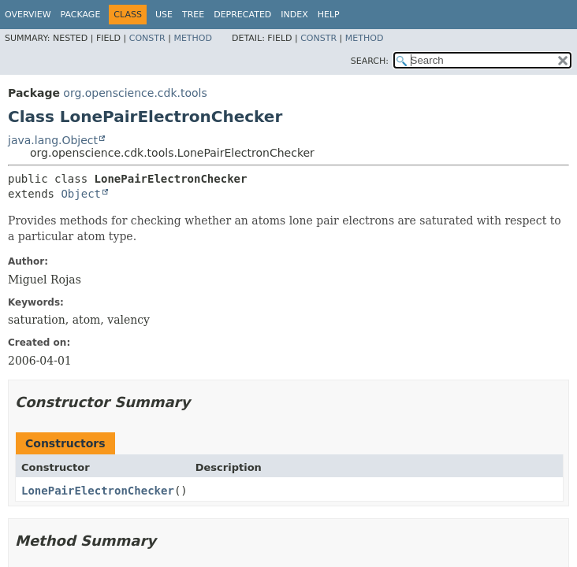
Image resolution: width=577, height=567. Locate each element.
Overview (28, 14)
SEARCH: (370, 61)
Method (192, 38)
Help (329, 14)
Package (81, 14)
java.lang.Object (53, 140)
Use (164, 14)
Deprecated (242, 14)
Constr (147, 38)
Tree (193, 14)
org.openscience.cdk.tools (135, 93)
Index (294, 14)
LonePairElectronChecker (97, 490)
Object (81, 193)
